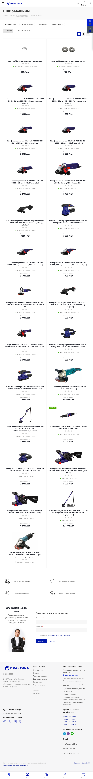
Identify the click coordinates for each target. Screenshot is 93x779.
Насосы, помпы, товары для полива (73, 685)
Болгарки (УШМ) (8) (10, 24)
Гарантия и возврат (40, 676)
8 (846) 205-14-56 (69, 717)
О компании (38, 670)
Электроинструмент (70, 675)
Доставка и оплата (40, 679)
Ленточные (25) (42, 24)
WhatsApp (72, 733)
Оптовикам (37, 682)
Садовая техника (69, 694)
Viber (68, 733)
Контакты (36, 694)
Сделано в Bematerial (82, 763)
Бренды (36, 688)
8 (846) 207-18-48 (69, 722)
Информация (39, 666)
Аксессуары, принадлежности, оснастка (74, 671)
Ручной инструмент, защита (74, 689)
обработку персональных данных (59, 635)
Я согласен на (54, 635)
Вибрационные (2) (57, 24)
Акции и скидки (39, 685)
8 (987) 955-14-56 (69, 724)
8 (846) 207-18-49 (69, 719)
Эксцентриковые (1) (27, 24)
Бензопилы (67, 692)
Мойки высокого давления (73, 681)
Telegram (64, 733)
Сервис (36, 691)
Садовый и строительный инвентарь (73, 703)
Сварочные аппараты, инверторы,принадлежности (74, 698)
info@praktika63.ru (70, 744)
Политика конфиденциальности (15, 765)
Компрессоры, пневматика (73, 678)
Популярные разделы (72, 666)
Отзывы (36, 673)
